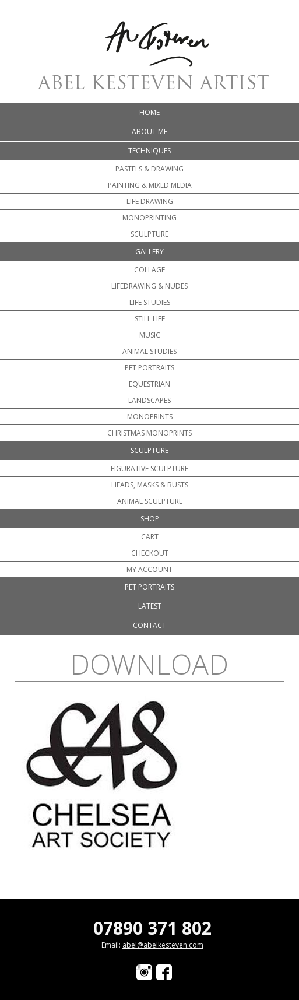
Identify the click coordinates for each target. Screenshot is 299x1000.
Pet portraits (149, 368)
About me (149, 131)
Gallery (149, 252)
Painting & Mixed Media (150, 185)
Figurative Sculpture (149, 468)
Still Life (150, 319)
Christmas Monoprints (149, 433)
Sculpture (149, 234)
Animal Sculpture (149, 501)
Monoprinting (149, 218)
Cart (150, 537)
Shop (149, 519)
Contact (149, 625)
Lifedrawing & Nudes (149, 286)
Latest (149, 606)
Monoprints (150, 417)
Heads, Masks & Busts (149, 485)
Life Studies (149, 302)
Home (149, 112)
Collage (149, 270)
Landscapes (149, 400)
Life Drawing (149, 201)
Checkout (149, 553)
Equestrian (149, 384)
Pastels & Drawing (149, 169)
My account (149, 569)
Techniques (149, 151)
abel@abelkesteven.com (162, 945)
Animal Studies (149, 351)
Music (149, 335)
